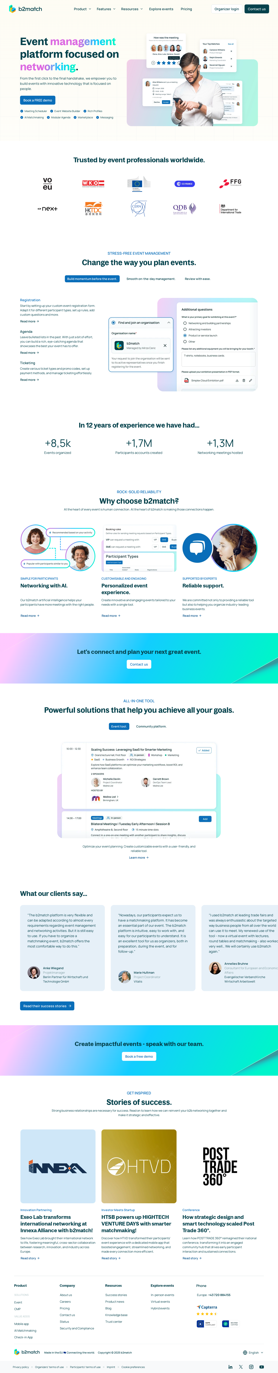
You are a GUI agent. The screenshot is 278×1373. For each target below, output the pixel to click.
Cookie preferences (133, 1367)
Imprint (111, 1367)
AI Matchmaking (25, 1330)
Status (64, 1322)
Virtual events (160, 1302)
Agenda (26, 331)
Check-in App (23, 1337)
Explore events (161, 9)
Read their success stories (47, 1006)
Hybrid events (160, 1308)
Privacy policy (21, 1367)
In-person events (162, 1295)
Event (18, 1302)
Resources (132, 9)
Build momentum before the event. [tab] (92, 279)
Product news (114, 1302)
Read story (30, 1258)
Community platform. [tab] (151, 726)
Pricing (186, 9)
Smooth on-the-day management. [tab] (151, 279)
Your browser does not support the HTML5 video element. (192, 79)
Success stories (116, 1295)
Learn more (139, 857)
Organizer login (227, 9)
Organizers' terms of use (49, 1367)
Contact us (257, 9)
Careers (65, 1302)
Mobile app (21, 1324)
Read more (29, 321)
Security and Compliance (77, 1328)
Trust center (113, 1322)
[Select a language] (253, 1352)
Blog (108, 1308)
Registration (30, 300)
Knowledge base (116, 1315)
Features (106, 9)
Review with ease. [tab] (198, 279)
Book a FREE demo (37, 100)
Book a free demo (139, 1056)
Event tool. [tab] (119, 726)
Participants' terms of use (85, 1367)
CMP (17, 1309)
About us (66, 1295)
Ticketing (27, 363)
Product (83, 9)
